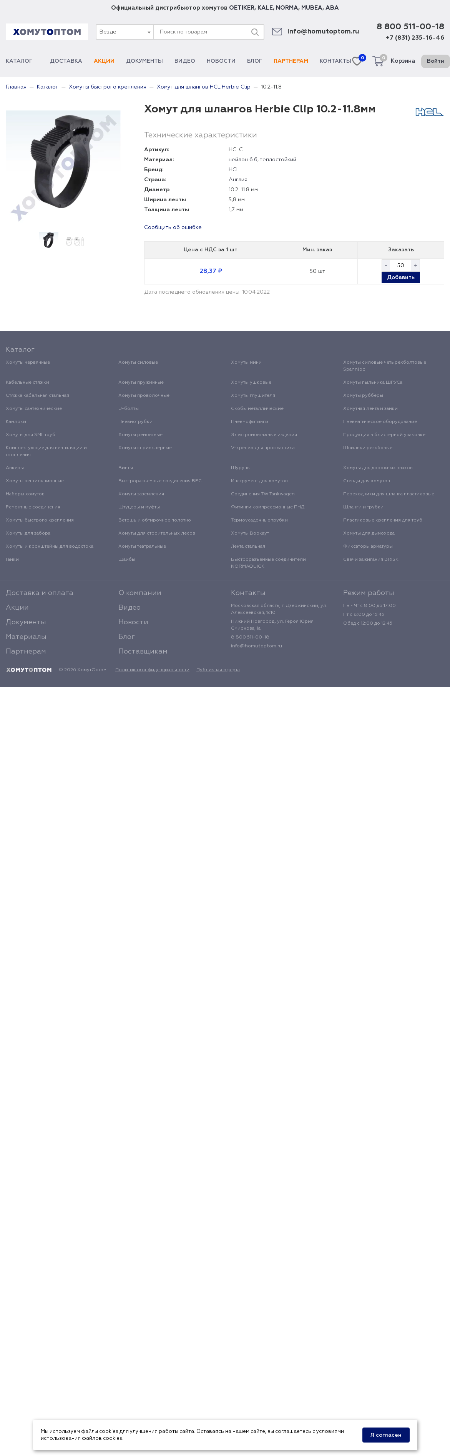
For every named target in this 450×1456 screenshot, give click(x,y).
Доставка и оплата (39, 593)
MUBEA (311, 8)
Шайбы (126, 559)
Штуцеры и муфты (139, 507)
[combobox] (124, 32)
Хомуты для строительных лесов (156, 533)
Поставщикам (143, 651)
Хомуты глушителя (253, 395)
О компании (139, 593)
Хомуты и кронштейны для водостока (49, 546)
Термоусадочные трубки (259, 520)
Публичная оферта (218, 670)
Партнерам (291, 61)
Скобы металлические (257, 408)
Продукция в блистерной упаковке (384, 435)
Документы (144, 61)
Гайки (12, 559)
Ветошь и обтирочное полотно (154, 520)
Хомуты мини (246, 362)
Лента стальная (248, 546)
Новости (221, 61)
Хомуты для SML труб (30, 435)
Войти (435, 61)
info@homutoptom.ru (323, 31)
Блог (254, 61)
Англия (238, 179)
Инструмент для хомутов (259, 481)
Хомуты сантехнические (34, 408)
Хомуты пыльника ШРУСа (372, 382)
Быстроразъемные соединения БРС (160, 481)
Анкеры (15, 468)
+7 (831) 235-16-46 (415, 38)
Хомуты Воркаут (250, 533)
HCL (234, 169)
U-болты (128, 408)
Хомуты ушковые (251, 382)
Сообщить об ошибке (173, 227)
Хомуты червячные (28, 362)
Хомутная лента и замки (370, 408)
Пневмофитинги (249, 422)
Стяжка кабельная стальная (37, 395)
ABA (332, 8)
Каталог (22, 61)
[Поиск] (254, 32)
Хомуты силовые (138, 362)
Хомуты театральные (142, 546)
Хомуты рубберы (363, 395)
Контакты (335, 61)
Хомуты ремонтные (140, 435)
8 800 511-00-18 (410, 27)
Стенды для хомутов (366, 481)
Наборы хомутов (25, 494)
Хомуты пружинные (141, 382)
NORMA (287, 8)
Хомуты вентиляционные (35, 481)
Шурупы (241, 468)
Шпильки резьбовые (367, 448)
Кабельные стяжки (27, 382)
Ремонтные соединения (33, 507)
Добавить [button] (401, 277)
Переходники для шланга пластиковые (388, 494)
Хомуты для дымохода (369, 533)
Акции (104, 61)
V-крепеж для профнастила (263, 448)
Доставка (66, 61)
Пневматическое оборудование (380, 422)
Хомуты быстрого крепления (40, 520)
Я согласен (386, 1435)
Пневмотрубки (135, 422)
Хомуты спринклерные (145, 448)
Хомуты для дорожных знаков (378, 468)
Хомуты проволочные (143, 395)
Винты (125, 468)
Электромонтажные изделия (264, 435)
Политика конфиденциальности (152, 670)
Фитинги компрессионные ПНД (267, 507)
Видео (184, 61)
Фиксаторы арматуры (368, 546)
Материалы (26, 637)
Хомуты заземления (141, 494)
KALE (265, 8)
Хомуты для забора (28, 533)
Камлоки (16, 422)
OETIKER (241, 8)
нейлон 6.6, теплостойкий (262, 159)
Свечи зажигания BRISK (371, 559)
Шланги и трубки (363, 507)
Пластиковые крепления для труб (382, 520)
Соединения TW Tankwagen (263, 494)
